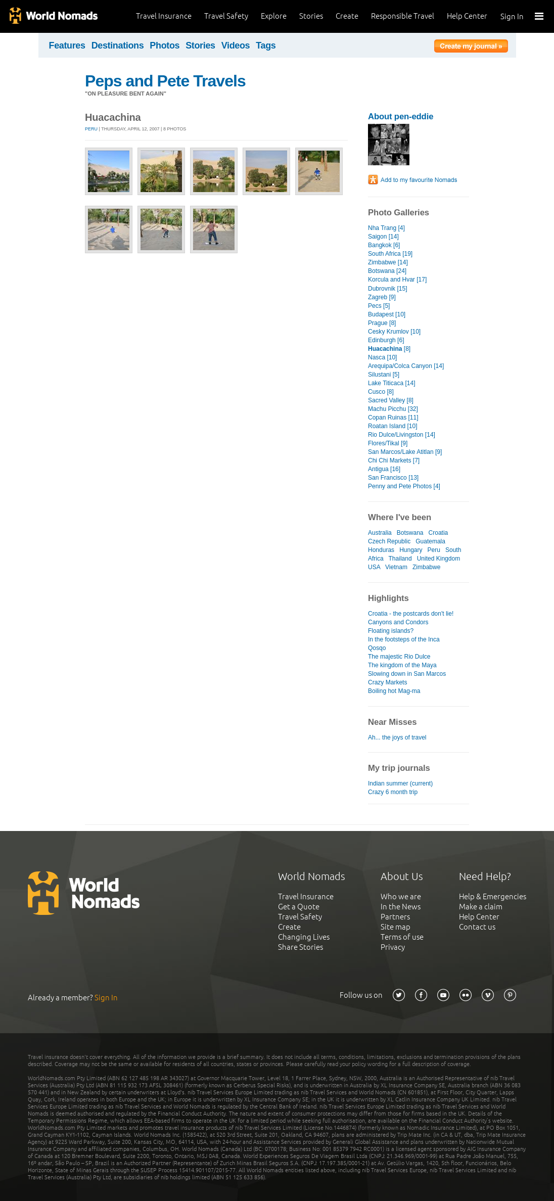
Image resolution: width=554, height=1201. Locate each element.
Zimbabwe (426, 567)
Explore (274, 16)
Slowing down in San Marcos (407, 673)
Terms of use (402, 937)
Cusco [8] (381, 391)
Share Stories (300, 947)
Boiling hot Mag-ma (394, 691)
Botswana (410, 532)
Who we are (401, 896)
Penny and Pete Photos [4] (404, 486)
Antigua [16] (384, 469)
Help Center (467, 16)
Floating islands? (390, 630)
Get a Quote (298, 906)
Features (67, 45)
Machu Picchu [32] (393, 408)
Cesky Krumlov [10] (394, 331)
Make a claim (480, 906)
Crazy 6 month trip (393, 792)
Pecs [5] (379, 305)
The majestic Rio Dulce (399, 656)
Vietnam (396, 567)
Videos (235, 45)
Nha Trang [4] (386, 228)
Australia (380, 532)
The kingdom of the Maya (402, 665)
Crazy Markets (387, 682)
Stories (311, 16)
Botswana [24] (387, 270)
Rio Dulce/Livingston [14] (401, 434)
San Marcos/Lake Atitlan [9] (405, 451)
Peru (91, 128)
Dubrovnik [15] (387, 288)
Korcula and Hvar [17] (397, 279)
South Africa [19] (390, 253)
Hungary (410, 549)
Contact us (477, 926)
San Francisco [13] (393, 477)
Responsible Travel (402, 16)
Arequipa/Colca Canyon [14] (406, 365)
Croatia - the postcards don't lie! (410, 613)
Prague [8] (382, 323)
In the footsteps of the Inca (404, 639)
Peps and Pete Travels (165, 81)
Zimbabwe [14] (388, 262)
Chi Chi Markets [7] (394, 460)
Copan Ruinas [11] (393, 417)
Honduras (381, 549)
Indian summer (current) (400, 783)
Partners (395, 916)
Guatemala (430, 541)
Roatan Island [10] (393, 426)
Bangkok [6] (384, 245)
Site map (395, 926)
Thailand (400, 558)
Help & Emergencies (492, 896)
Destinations (117, 45)
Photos (164, 45)
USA (374, 567)
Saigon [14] (383, 236)
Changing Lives (304, 937)
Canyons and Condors (398, 622)
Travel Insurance (164, 16)
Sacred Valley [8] (390, 400)
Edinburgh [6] (386, 340)
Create (347, 16)
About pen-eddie (400, 116)
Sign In (512, 16)
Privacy (393, 947)
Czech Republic (389, 541)
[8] (389, 348)
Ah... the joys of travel (397, 737)
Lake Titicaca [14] (392, 383)
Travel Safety (226, 16)
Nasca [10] (382, 357)
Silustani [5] (383, 374)
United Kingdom (438, 558)
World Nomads (53, 16)
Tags (265, 45)
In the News (401, 906)
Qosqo (377, 648)
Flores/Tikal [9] (387, 443)
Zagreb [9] (382, 297)
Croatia (438, 532)
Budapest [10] (386, 314)
